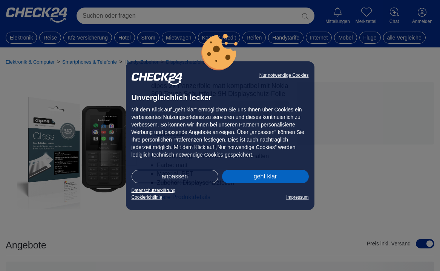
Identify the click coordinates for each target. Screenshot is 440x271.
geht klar (265, 176)
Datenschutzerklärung (154, 190)
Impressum (297, 197)
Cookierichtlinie (147, 197)
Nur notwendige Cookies (284, 75)
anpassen (175, 176)
